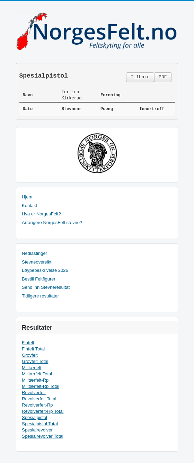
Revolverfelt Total (39, 398)
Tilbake (140, 77)
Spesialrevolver (37, 430)
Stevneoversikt (36, 262)
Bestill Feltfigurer (38, 279)
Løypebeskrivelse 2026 (45, 270)
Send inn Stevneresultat (46, 287)
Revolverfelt (34, 392)
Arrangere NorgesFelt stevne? (52, 222)
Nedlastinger (34, 253)
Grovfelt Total (35, 361)
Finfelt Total (33, 348)
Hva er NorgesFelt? (41, 213)
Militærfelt (31, 367)
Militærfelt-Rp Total (40, 386)
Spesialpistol (34, 417)
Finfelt (28, 342)
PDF (163, 77)
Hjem (27, 196)
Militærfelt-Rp (35, 380)
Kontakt (29, 205)
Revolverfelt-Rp (37, 405)
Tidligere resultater (40, 296)
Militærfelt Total (37, 373)
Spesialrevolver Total (42, 436)
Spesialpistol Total (40, 423)
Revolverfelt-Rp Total (42, 411)
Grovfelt (30, 355)
